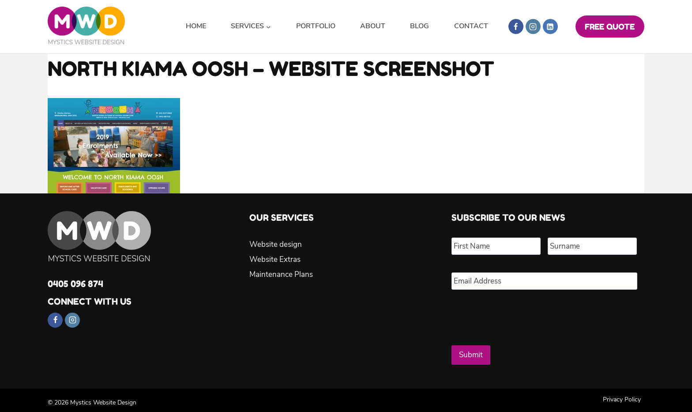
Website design (275, 244)
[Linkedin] (550, 26)
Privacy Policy (622, 394)
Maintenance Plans (281, 274)
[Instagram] (533, 26)
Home (196, 26)
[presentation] (518, 314)
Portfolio (315, 26)
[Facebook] (515, 26)
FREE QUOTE (610, 26)
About (372, 26)
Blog (419, 26)
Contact (471, 26)
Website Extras (275, 259)
